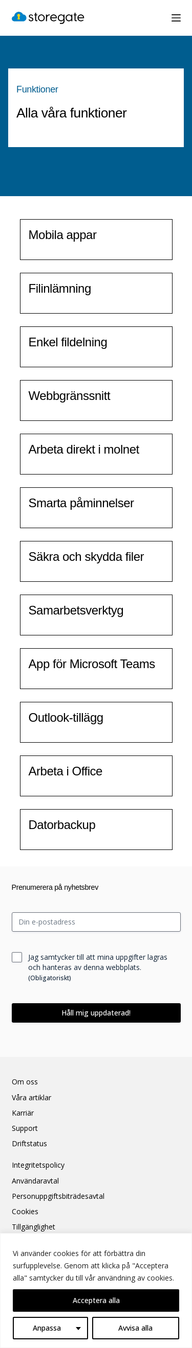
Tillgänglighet (33, 1227)
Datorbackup (62, 825)
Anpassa (47, 1328)
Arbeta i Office (65, 771)
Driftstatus (29, 1143)
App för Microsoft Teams (92, 664)
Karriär (23, 1113)
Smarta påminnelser (81, 503)
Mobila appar (63, 235)
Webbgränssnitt (70, 396)
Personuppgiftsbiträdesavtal (58, 1196)
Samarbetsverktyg (76, 610)
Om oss (25, 1081)
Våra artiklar (31, 1097)
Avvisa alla (135, 1328)
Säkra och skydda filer (86, 556)
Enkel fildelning (68, 342)
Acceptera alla (96, 1300)
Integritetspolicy (38, 1165)
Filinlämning (60, 288)
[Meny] (176, 17)
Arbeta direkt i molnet (84, 449)
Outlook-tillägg (66, 717)
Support (25, 1128)
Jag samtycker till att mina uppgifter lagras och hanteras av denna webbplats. (97, 967)
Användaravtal (35, 1181)
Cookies (25, 1211)
